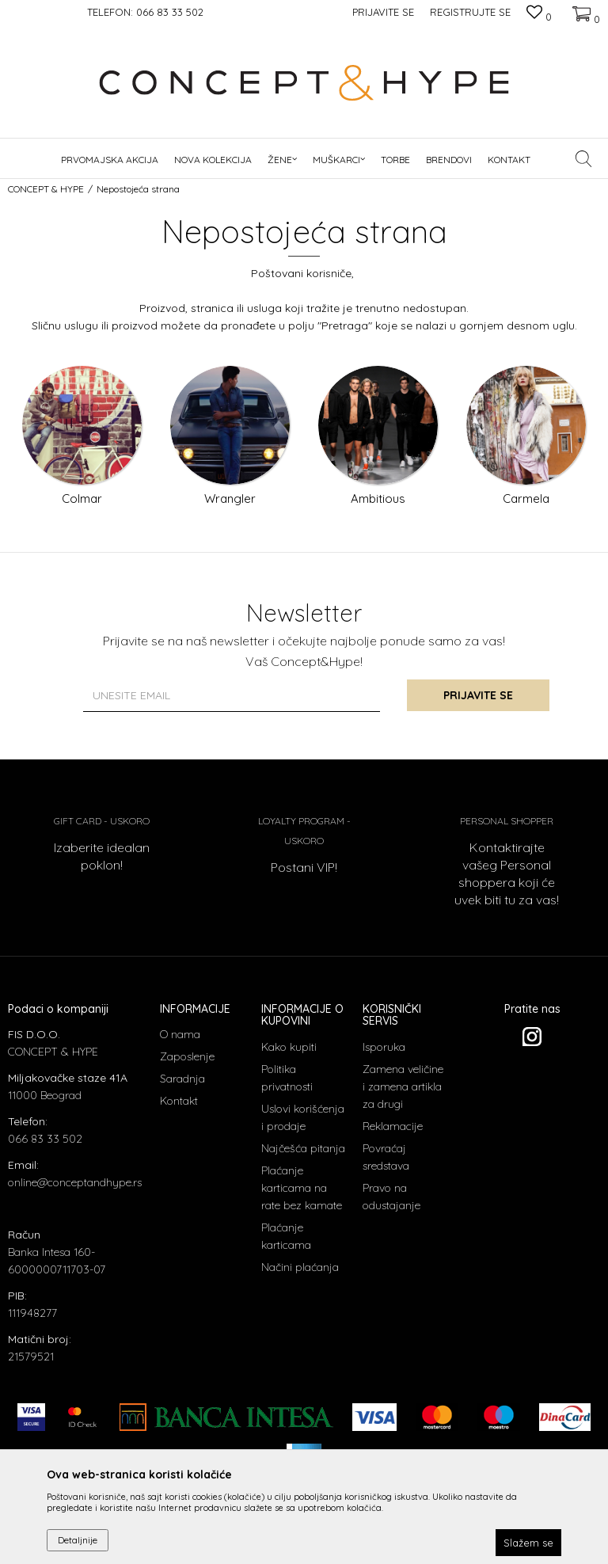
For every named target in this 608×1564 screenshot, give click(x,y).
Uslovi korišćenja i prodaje (302, 1117)
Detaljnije (77, 1540)
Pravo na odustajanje (391, 1196)
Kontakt (179, 1101)
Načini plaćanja (300, 1267)
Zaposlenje (187, 1056)
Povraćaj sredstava (386, 1157)
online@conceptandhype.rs (75, 1182)
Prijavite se (478, 695)
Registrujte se (470, 12)
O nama (180, 1034)
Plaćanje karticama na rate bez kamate (301, 1187)
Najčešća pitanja (303, 1148)
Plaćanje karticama (286, 1236)
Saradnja (182, 1078)
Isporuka (384, 1047)
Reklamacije (393, 1126)
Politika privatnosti (287, 1078)
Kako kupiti (289, 1047)
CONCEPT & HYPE (46, 189)
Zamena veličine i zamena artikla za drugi (403, 1086)
